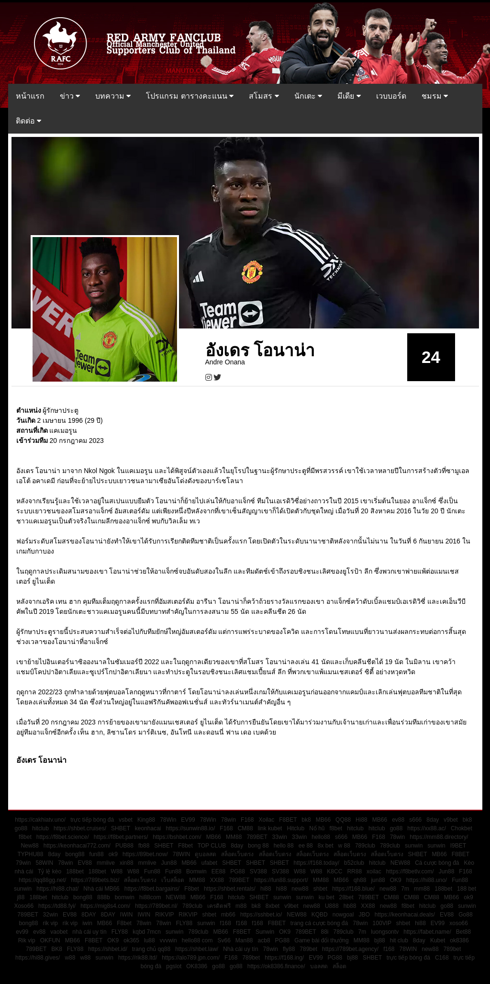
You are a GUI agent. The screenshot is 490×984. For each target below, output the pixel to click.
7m (405, 888)
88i (324, 931)
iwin (87, 923)
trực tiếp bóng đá (92, 819)
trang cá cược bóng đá (319, 923)
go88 (21, 828)
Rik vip (26, 940)
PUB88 (124, 845)
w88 (70, 957)
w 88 (344, 845)
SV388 (258, 871)
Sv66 (223, 940)
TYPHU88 (30, 854)
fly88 (289, 949)
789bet (308, 949)
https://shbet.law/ (196, 949)
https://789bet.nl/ (156, 906)
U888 (332, 906)
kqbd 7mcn (147, 931)
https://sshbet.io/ (261, 914)
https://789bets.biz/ (95, 880)
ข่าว (70, 96)
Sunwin (265, 931)
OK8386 (196, 966)
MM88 (234, 837)
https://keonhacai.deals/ (405, 914)
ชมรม (435, 96)
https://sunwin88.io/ (190, 828)
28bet (346, 897)
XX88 (217, 880)
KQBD (320, 914)
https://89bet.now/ (145, 854)
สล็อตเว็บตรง (237, 854)
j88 (20, 897)
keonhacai (148, 828)
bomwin (124, 897)
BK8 (56, 949)
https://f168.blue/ (353, 888)
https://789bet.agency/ (350, 949)
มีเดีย (348, 96)
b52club (354, 863)
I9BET (458, 845)
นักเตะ (308, 96)
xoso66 (458, 923)
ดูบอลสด (205, 854)
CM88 (245, 828)
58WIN (44, 863)
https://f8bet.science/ (62, 837)
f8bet (336, 828)
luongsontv (385, 931)
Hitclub (295, 828)
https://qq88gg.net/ (42, 880)
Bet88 (463, 931)
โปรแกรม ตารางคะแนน (190, 96)
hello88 (321, 837)
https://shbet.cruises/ (80, 828)
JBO (363, 914)
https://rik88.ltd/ (137, 957)
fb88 (143, 845)
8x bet (326, 845)
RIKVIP (164, 914)
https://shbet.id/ (107, 949)
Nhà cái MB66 (101, 888)
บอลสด (319, 966)
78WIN (181, 854)
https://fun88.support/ (281, 880)
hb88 (350, 906)
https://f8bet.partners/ (121, 837)
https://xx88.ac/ (426, 828)
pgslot (173, 966)
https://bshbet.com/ (177, 837)
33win (279, 837)
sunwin (414, 845)
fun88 (96, 854)
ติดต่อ (28, 121)
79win (23, 863)
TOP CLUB (212, 845)
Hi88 (362, 819)
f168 (225, 923)
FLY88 (184, 923)
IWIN (126, 914)
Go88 (465, 914)
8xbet (272, 906)
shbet (320, 888)
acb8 (264, 940)
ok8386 (459, 940)
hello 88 (284, 845)
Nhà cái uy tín (240, 949)
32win (50, 914)
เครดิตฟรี (219, 906)
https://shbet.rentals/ (230, 888)
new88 (299, 888)
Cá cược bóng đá (437, 863)
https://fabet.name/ (427, 931)
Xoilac (266, 819)
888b (103, 897)
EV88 (85, 863)
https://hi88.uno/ (426, 880)
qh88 (360, 880)
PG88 (237, 871)
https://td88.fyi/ (57, 906)
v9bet (450, 819)
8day (432, 819)
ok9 (113, 854)
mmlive (106, 863)
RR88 (354, 871)
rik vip (50, 923)
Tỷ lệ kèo (49, 871)
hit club (399, 940)
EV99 (188, 819)
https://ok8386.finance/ (276, 966)
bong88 (75, 854)
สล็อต (339, 966)
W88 (117, 871)
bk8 (306, 819)
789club (365, 845)
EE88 (218, 871)
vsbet (126, 819)
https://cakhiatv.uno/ (40, 819)
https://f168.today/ (316, 863)
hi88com (150, 897)
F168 (247, 819)
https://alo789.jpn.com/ (191, 957)
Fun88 (152, 871)
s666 (415, 819)
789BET (256, 837)
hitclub (40, 828)
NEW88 (400, 863)
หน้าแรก (30, 96)
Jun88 (169, 863)
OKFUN (50, 940)
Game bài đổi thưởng (321, 940)
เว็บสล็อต (172, 880)
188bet (75, 871)
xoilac (374, 871)
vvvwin (168, 940)
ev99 (22, 931)
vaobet (58, 931)
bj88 (379, 940)
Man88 (244, 940)
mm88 (422, 888)
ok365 (131, 940)
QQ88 (343, 819)
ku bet (326, 897)
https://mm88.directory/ (439, 837)
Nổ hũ (316, 828)
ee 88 (306, 845)
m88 (240, 906)
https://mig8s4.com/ (105, 906)
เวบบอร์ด (391, 96)
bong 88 (258, 845)
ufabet (209, 863)
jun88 (378, 880)
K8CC (334, 871)
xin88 (127, 863)
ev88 (398, 819)
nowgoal (343, 914)
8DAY (88, 914)
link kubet (270, 828)
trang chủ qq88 (151, 949)
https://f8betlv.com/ (410, 871)
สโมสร (263, 96)
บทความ (113, 96)
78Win (168, 819)
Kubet (437, 940)
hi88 (265, 888)
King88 (146, 819)
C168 (442, 957)
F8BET (288, 819)
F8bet (185, 845)
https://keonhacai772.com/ (77, 845)
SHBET (120, 828)
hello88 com (197, 940)
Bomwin (196, 871)
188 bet (466, 888)
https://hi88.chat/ (57, 888)
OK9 (395, 880)
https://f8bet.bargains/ (151, 888)
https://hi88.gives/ (37, 957)
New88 (29, 845)
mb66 (228, 914)
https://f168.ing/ (284, 957)
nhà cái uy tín (89, 931)
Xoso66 (23, 906)
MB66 (323, 819)
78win (228, 819)
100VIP (382, 923)
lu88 (149, 940)
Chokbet (461, 828)
